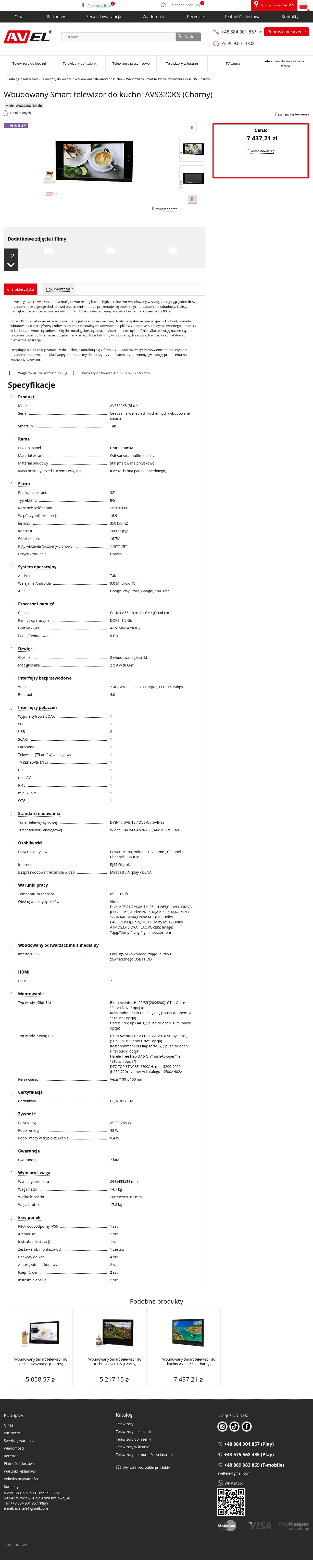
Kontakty (290, 16)
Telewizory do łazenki (133, 1439)
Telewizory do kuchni (133, 1431)
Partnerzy (56, 16)
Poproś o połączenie (287, 32)
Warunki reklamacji (20, 1471)
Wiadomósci (14, 1448)
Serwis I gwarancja (103, 16)
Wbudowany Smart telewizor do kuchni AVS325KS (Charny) (188, 1361)
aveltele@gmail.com (234, 1473)
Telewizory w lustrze (132, 1446)
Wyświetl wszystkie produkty (146, 1467)
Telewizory (124, 1423)
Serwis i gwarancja (19, 1440)
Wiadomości (154, 16)
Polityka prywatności (21, 1478)
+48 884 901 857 (239, 32)
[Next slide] (192, 199)
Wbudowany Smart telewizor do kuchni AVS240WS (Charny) (40, 1361)
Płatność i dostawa (242, 16)
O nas (20, 16)
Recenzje (195, 16)
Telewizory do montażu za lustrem (144, 1454)
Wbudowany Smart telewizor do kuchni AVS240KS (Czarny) (114, 1361)
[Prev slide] (192, 127)
